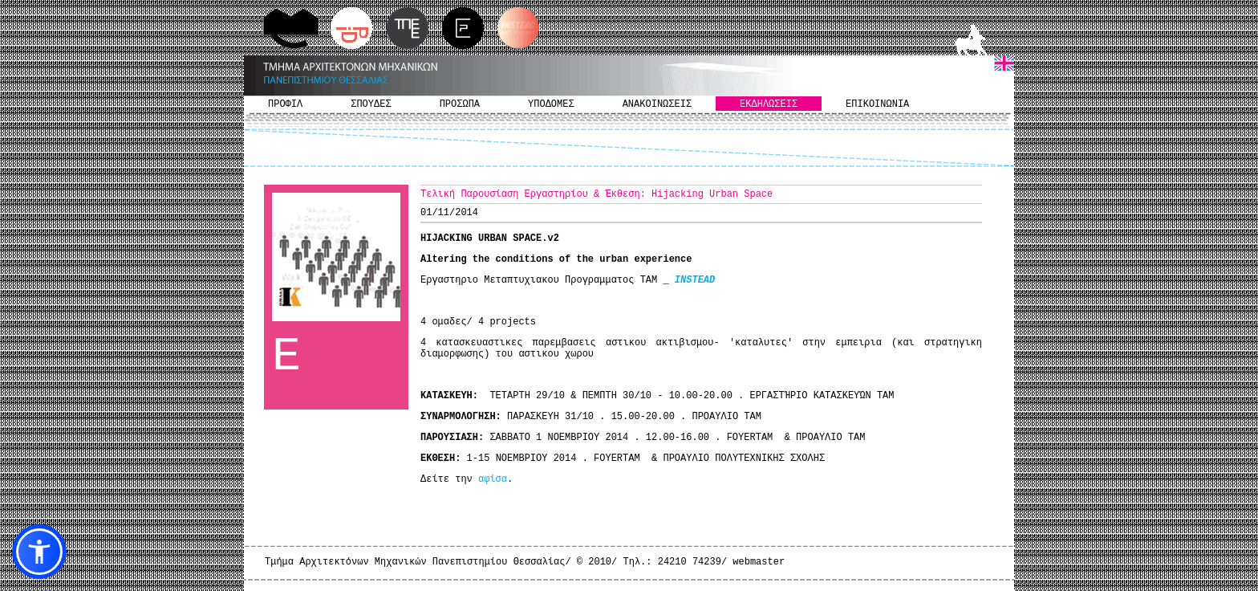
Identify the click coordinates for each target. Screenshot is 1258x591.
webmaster (758, 562)
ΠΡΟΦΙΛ (285, 104)
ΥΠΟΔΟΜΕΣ (551, 104)
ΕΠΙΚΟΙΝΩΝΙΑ (877, 104)
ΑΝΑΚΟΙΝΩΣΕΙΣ (657, 104)
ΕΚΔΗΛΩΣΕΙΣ (768, 104)
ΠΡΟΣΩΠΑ (460, 104)
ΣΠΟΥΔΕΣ (371, 104)
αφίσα (492, 479)
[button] (39, 551)
